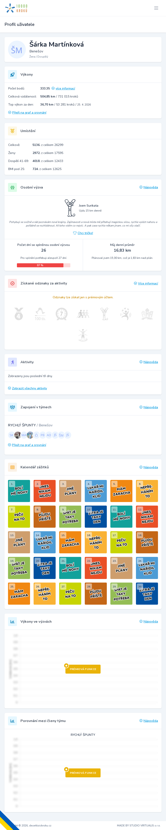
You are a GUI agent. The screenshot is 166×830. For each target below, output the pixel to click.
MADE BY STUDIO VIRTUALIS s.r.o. (139, 825)
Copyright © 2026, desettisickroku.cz (28, 825)
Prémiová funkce (80, 668)
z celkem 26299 (47, 145)
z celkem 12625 (46, 169)
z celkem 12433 (47, 161)
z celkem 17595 (47, 153)
